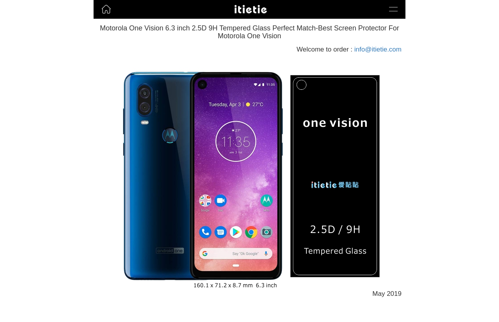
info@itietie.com (378, 49)
